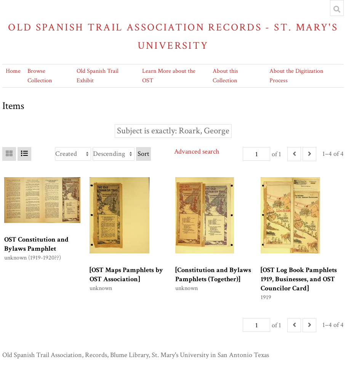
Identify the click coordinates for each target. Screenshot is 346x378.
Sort (143, 153)
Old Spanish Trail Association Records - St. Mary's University (173, 36)
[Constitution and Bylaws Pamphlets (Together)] (213, 275)
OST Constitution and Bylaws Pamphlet (36, 244)
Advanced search (196, 151)
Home (13, 71)
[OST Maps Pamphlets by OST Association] (126, 275)
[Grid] (9, 154)
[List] (24, 154)
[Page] (256, 154)
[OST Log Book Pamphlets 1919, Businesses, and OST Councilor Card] (299, 279)
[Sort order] (114, 154)
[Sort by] (73, 154)
